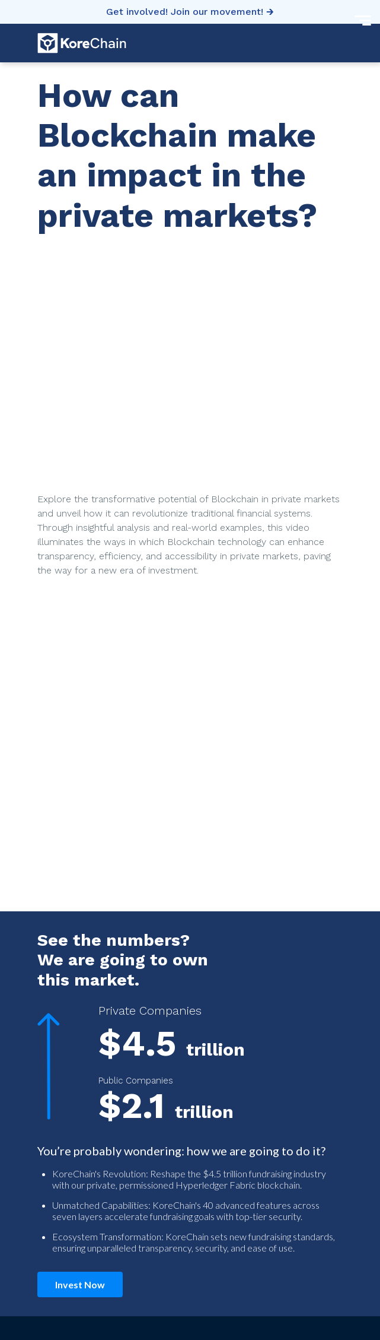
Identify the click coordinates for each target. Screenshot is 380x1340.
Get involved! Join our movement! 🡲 (190, 11)
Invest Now (80, 1284)
